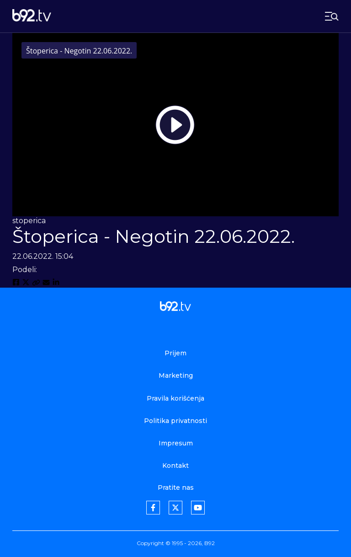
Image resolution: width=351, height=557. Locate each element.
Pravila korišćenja (175, 398)
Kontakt (175, 465)
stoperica (29, 220)
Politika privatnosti (175, 421)
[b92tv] (31, 16)
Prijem (175, 353)
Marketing (176, 375)
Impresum (176, 443)
